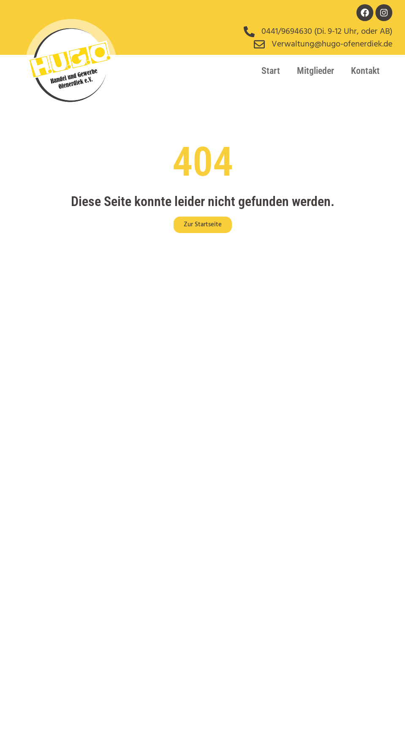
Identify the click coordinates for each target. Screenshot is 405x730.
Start (270, 70)
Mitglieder (315, 70)
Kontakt (365, 70)
